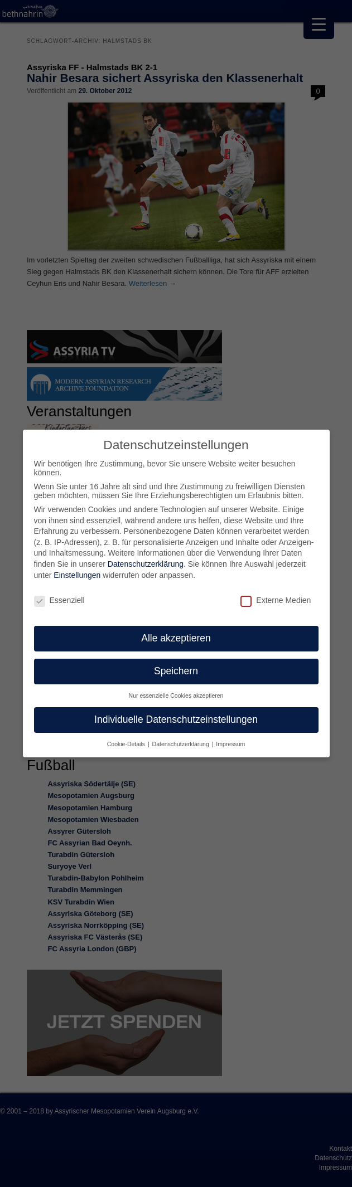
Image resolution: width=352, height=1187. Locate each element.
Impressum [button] (230, 743)
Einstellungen (77, 574)
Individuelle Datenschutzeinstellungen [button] (176, 718)
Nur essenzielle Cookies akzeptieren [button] (176, 695)
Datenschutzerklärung (146, 563)
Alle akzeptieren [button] (176, 637)
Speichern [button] (176, 670)
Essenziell (59, 599)
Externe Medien (275, 599)
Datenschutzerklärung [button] (181, 743)
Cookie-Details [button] (127, 743)
